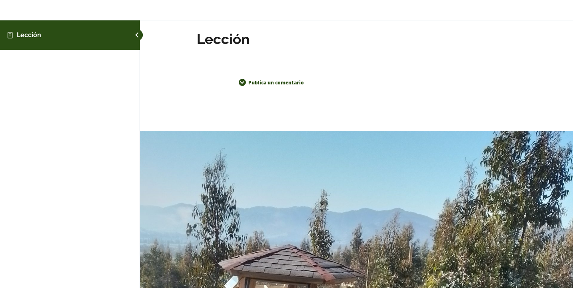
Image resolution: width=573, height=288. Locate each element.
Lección (29, 35)
